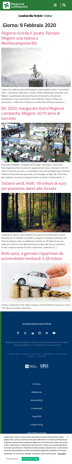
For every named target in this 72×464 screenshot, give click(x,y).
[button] (64, 5)
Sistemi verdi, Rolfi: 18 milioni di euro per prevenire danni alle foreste (33, 185)
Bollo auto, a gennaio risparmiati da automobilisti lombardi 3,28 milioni (32, 255)
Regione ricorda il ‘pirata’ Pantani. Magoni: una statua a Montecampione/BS (30, 38)
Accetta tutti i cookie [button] (30, 459)
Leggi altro (61, 454)
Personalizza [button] (12, 459)
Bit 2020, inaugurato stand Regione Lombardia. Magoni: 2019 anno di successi (32, 113)
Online (48, 16)
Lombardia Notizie (30, 16)
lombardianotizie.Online (36, 323)
